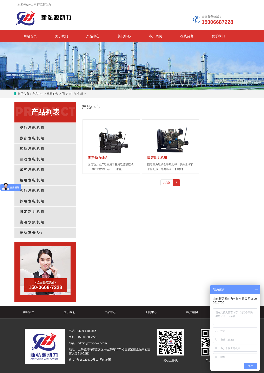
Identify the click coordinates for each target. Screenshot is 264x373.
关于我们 (61, 36)
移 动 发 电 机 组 (32, 148)
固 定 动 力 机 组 (72, 93)
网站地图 (105, 359)
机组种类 (53, 93)
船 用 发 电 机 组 (32, 180)
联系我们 (218, 36)
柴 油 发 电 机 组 (32, 127)
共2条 (166, 182)
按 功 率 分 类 (31, 232)
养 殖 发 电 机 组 (32, 201)
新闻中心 (124, 36)
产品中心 (92, 36)
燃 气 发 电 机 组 (32, 169)
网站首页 (30, 36)
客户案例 (155, 36)
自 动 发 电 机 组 (32, 159)
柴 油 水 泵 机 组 (32, 222)
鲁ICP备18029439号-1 (83, 359)
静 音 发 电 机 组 (32, 138)
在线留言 (186, 36)
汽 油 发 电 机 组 (32, 190)
